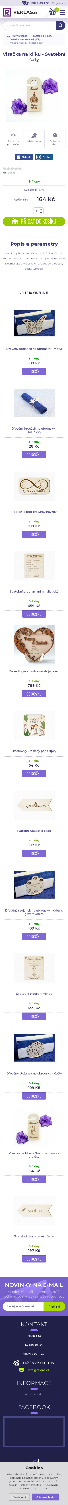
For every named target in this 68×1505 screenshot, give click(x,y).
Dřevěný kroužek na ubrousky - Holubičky (34, 430)
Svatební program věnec (34, 993)
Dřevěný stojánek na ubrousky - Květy (34, 1073)
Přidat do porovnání (13, 139)
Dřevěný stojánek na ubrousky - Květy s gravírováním (34, 912)
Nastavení (19, 1497)
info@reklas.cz (38, 1370)
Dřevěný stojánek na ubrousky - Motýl (34, 349)
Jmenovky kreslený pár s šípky (34, 751)
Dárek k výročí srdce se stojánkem (34, 671)
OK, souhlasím (45, 1497)
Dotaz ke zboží (54, 139)
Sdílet (23, 157)
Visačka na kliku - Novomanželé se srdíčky (34, 1155)
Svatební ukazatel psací (34, 831)
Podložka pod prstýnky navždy (34, 512)
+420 (38, 1363)
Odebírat (54, 1306)
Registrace (58, 3)
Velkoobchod (32, 1394)
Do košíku (34, 371)
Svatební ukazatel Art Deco (34, 1236)
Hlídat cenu (34, 138)
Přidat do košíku (34, 221)
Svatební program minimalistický (34, 591)
